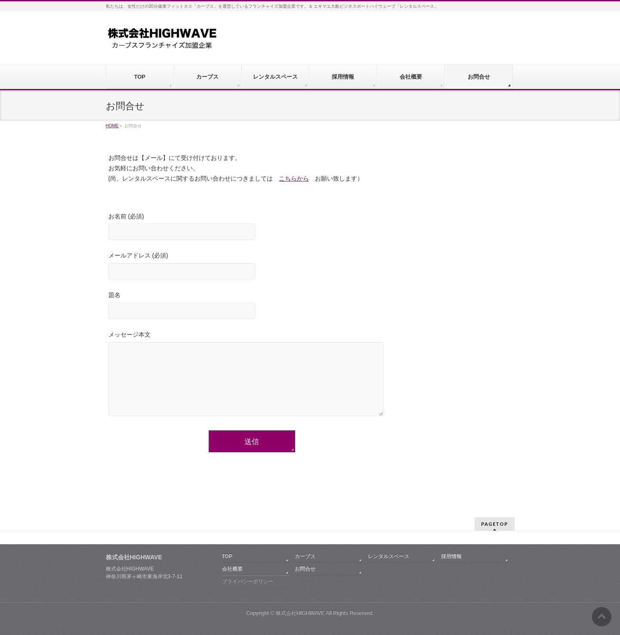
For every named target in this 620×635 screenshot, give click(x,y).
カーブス (305, 556)
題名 (252, 306)
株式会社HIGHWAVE (300, 613)
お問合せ (305, 569)
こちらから (294, 178)
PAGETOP (494, 524)
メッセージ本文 (252, 376)
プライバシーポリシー (248, 581)
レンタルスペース (388, 556)
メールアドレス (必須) (252, 267)
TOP (227, 556)
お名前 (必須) (252, 227)
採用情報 (451, 556)
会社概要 (232, 569)
